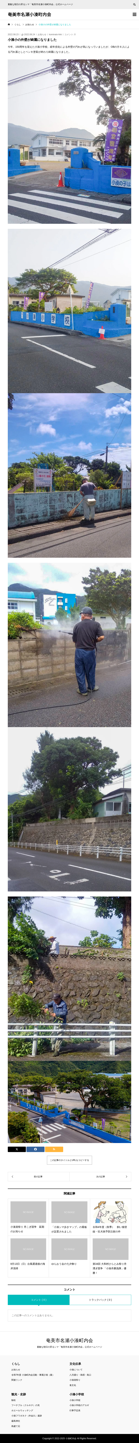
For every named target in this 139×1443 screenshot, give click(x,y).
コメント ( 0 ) (38, 1299)
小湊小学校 (75, 1400)
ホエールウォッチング (22, 1410)
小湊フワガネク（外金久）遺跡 (26, 1415)
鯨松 (13, 1400)
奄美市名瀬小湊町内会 (29, 14)
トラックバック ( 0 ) (100, 1299)
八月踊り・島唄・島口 (80, 1375)
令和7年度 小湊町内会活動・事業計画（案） (32, 1375)
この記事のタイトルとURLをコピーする (69, 1160)
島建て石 (15, 1426)
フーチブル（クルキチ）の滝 (25, 1405)
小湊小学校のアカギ (79, 1405)
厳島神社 (15, 1421)
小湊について (76, 1369)
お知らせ (42, 34)
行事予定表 (75, 1410)
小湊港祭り (75, 1380)
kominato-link (55, 34)
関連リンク (16, 1380)
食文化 (73, 1385)
